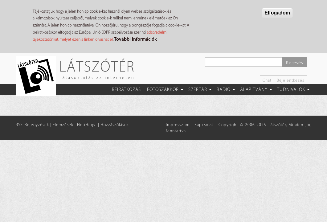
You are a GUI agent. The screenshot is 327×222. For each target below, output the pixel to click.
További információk (135, 39)
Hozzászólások (114, 124)
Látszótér (97, 66)
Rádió (224, 89)
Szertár (197, 89)
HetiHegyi (87, 124)
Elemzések (63, 124)
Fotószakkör (163, 89)
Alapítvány (254, 89)
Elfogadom (277, 12)
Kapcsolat (203, 124)
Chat (267, 80)
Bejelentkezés (290, 80)
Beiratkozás (126, 89)
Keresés (294, 62)
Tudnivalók (291, 89)
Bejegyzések (37, 124)
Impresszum (178, 124)
